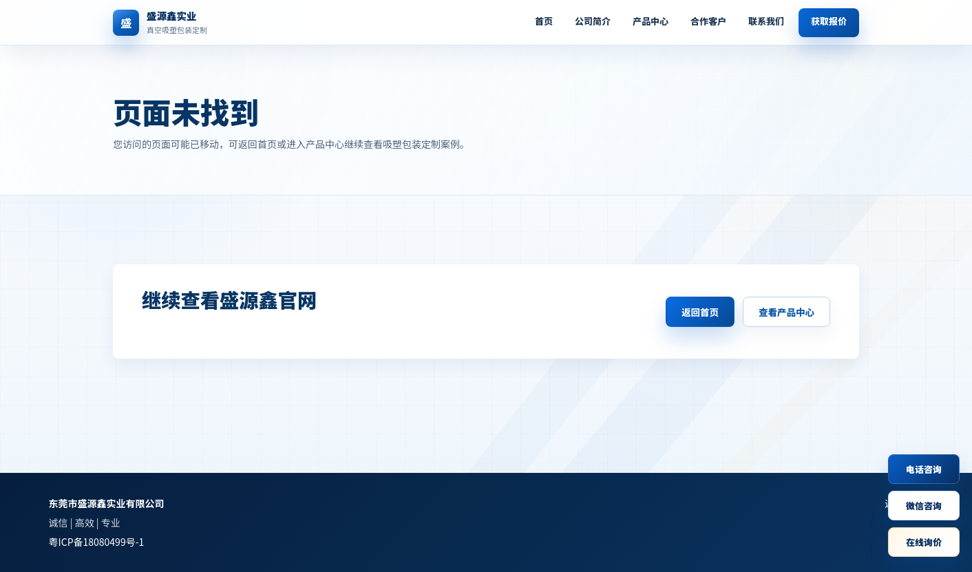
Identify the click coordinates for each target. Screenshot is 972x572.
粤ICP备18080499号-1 (97, 542)
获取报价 (829, 21)
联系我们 (766, 21)
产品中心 (650, 21)
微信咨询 (924, 505)
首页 (544, 21)
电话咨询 (924, 469)
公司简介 (593, 21)
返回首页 (700, 312)
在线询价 (924, 542)
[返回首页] (192, 23)
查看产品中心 (786, 312)
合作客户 (708, 21)
